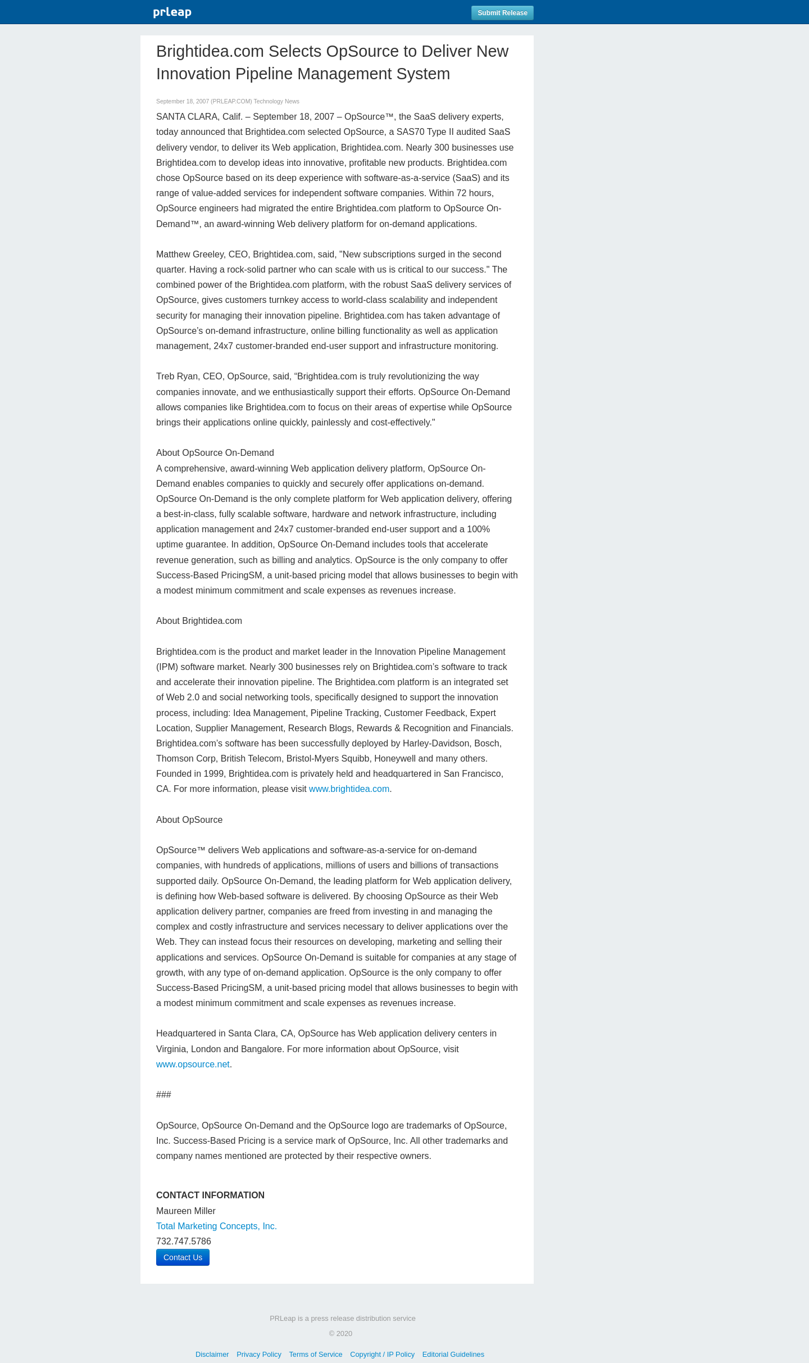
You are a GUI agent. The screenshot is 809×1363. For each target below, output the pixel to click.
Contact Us (182, 1257)
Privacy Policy (259, 1354)
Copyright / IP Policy (382, 1354)
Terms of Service (315, 1354)
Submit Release (503, 13)
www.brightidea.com (349, 789)
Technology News (276, 101)
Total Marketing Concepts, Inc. (216, 1226)
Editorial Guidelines (453, 1354)
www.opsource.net (193, 1064)
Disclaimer (212, 1354)
